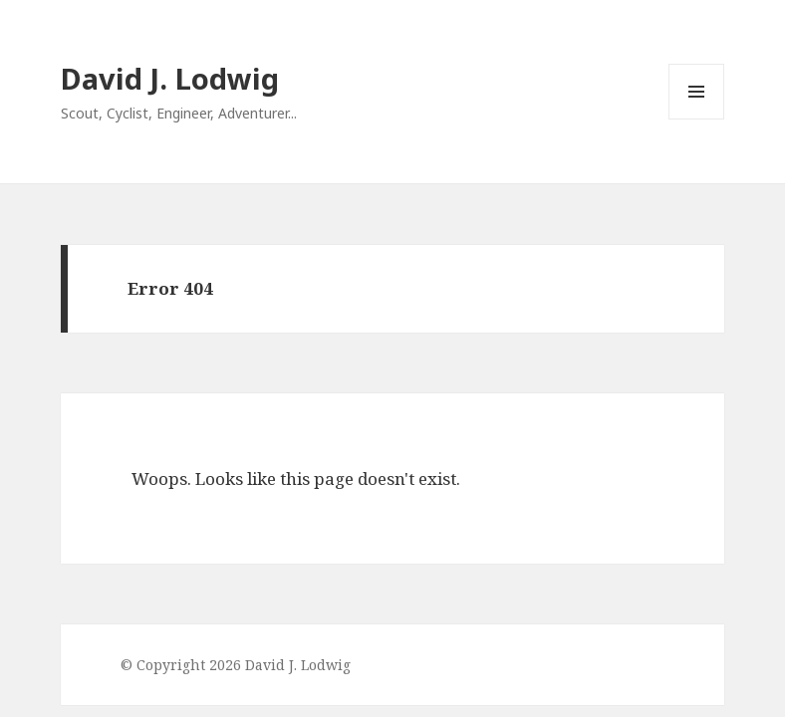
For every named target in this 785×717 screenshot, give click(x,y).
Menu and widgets (696, 119)
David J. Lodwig (170, 78)
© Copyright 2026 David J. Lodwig (236, 664)
